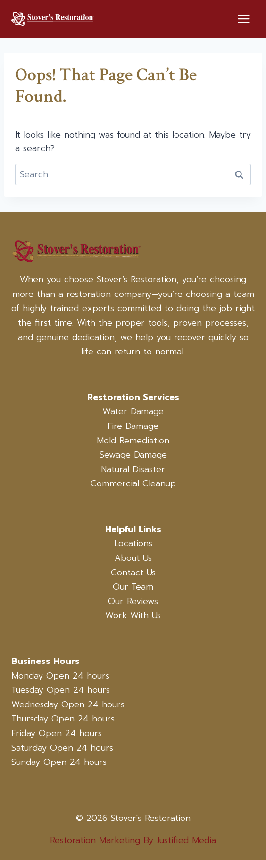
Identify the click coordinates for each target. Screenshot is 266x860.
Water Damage (133, 411)
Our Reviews (133, 601)
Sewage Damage (133, 454)
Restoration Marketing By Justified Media (133, 840)
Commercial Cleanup (133, 483)
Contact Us (133, 572)
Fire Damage (133, 426)
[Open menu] (244, 18)
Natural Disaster (133, 469)
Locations (133, 543)
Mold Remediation (133, 440)
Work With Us (133, 615)
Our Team (133, 586)
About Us (133, 558)
